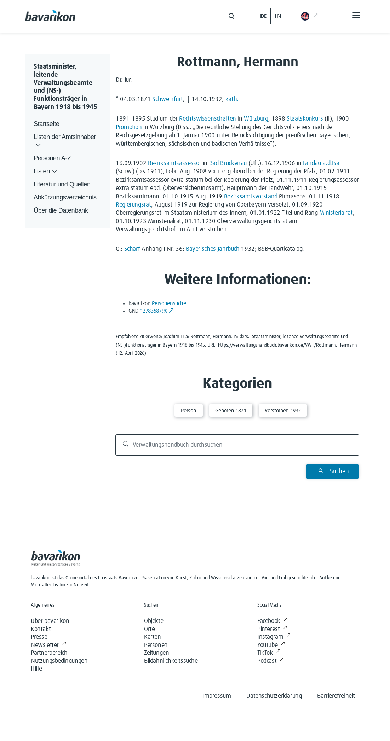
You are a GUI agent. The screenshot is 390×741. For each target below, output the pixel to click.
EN (278, 16)
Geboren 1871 (230, 410)
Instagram (274, 637)
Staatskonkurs (305, 119)
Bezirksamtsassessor (174, 163)
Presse (39, 637)
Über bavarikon (50, 621)
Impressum (216, 696)
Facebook (272, 621)
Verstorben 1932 (283, 410)
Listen (46, 171)
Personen (156, 645)
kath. (232, 99)
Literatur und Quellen (62, 184)
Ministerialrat (336, 213)
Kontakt (41, 629)
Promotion (129, 127)
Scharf (132, 249)
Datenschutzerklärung (274, 696)
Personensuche (169, 303)
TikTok (268, 653)
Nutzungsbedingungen (59, 661)
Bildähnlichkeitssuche (171, 661)
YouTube (271, 645)
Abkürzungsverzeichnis (65, 197)
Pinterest (272, 629)
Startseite (46, 123)
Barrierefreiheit (336, 696)
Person (188, 410)
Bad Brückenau (228, 163)
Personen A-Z (52, 158)
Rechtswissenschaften (207, 119)
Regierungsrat (133, 205)
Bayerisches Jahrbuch (213, 249)
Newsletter (48, 645)
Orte (149, 629)
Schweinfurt (167, 99)
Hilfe (36, 669)
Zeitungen (156, 653)
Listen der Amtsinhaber (65, 141)
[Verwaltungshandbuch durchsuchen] (237, 445)
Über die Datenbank (61, 210)
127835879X (157, 311)
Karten (152, 637)
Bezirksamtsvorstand (250, 196)
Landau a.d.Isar (322, 163)
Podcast (270, 661)
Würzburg (256, 119)
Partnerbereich (49, 653)
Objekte (153, 621)
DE (263, 16)
